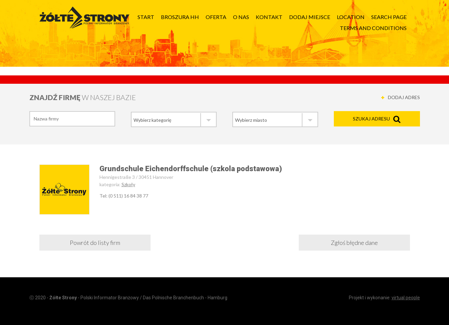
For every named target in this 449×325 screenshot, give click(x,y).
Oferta (216, 17)
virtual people (406, 297)
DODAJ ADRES (404, 97)
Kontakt (269, 17)
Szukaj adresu (371, 118)
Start (146, 17)
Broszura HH (180, 17)
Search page (389, 17)
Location (351, 17)
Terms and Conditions (373, 28)
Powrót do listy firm (95, 242)
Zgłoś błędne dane (354, 242)
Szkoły (128, 184)
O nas (241, 17)
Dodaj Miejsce (309, 17)
